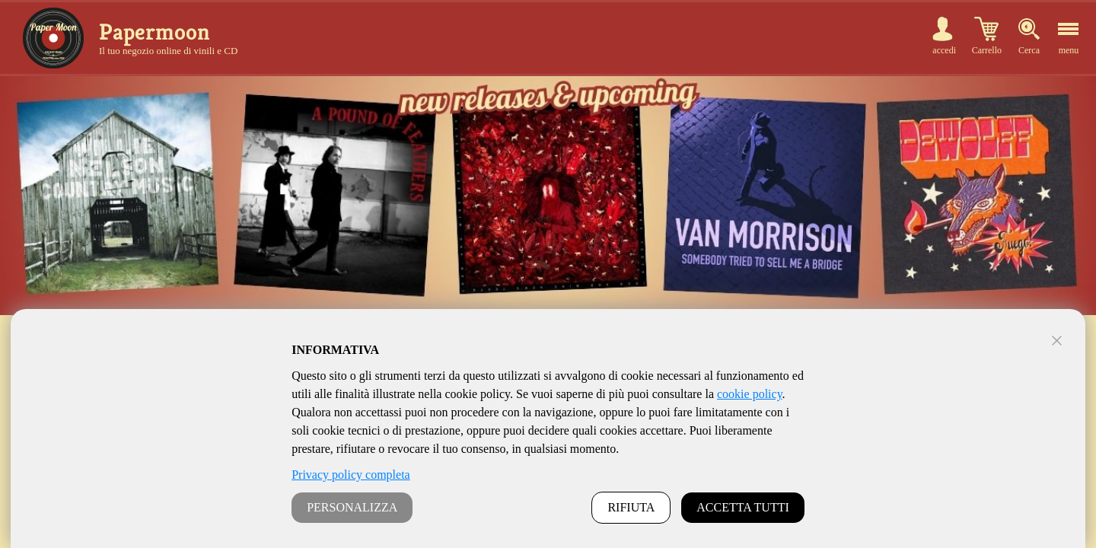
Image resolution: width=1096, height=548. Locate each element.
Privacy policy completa (351, 474)
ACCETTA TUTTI (742, 507)
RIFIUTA (631, 507)
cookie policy (749, 393)
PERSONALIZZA (352, 507)
